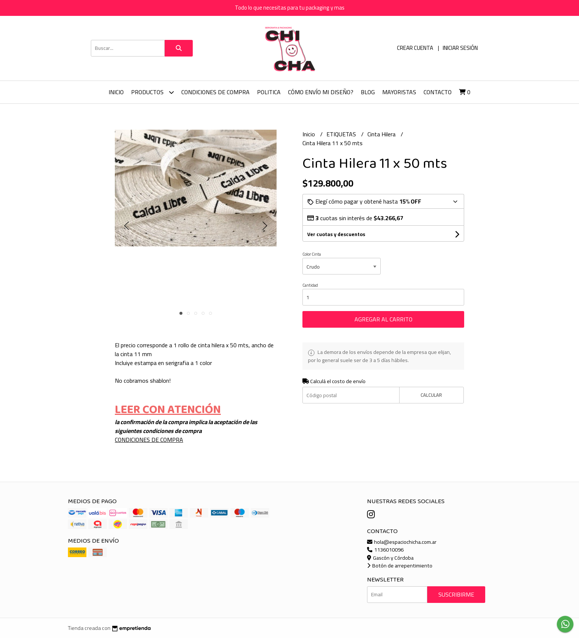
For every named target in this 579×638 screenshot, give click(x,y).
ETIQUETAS (341, 134)
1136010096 (385, 550)
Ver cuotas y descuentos (336, 234)
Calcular (431, 394)
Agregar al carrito (383, 319)
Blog (368, 92)
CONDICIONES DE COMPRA (215, 92)
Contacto (438, 92)
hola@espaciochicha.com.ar (401, 542)
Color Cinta (311, 254)
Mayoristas (399, 92)
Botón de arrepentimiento (399, 565)
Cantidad (310, 285)
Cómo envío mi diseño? (320, 92)
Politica (269, 92)
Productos (152, 92)
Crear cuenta (415, 47)
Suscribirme (456, 594)
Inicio (116, 92)
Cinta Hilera (382, 134)
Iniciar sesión (460, 47)
